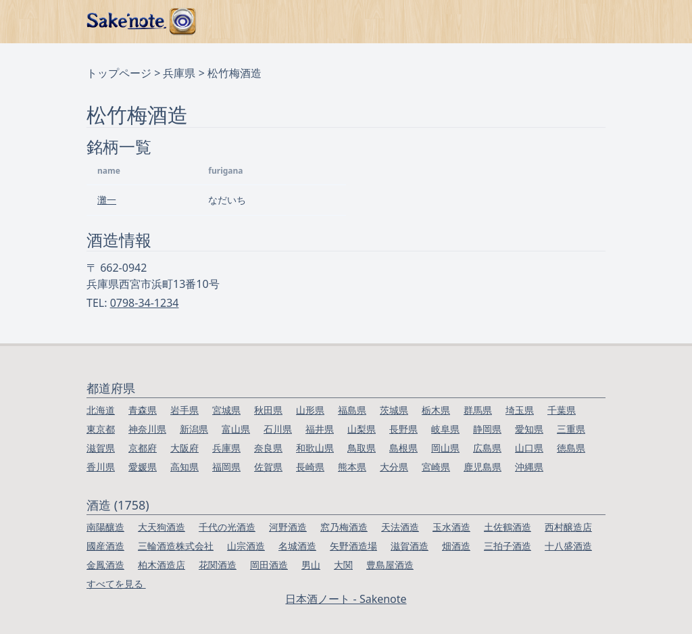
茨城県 (394, 410)
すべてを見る (116, 583)
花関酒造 (218, 564)
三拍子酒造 (507, 545)
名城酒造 (297, 545)
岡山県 (445, 447)
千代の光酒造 (227, 526)
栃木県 (436, 410)
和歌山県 (315, 447)
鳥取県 (361, 447)
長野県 (403, 428)
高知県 (184, 466)
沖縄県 (529, 466)
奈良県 (268, 447)
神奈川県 (147, 428)
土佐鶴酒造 (507, 526)
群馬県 (478, 410)
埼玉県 (519, 410)
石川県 (278, 428)
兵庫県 (179, 73)
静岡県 (487, 428)
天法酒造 (400, 526)
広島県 (487, 447)
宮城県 (226, 410)
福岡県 (226, 466)
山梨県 (361, 428)
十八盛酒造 (568, 545)
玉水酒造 (451, 526)
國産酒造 (105, 545)
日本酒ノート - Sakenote (345, 598)
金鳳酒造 (105, 564)
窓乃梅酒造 (344, 526)
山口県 (529, 447)
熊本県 (352, 466)
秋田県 (268, 410)
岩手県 (184, 410)
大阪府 (184, 447)
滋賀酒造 (409, 545)
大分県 (394, 466)
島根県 (403, 447)
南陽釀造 (105, 526)
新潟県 (194, 428)
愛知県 (529, 428)
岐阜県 (445, 428)
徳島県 (571, 447)
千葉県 (561, 410)
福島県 (352, 410)
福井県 (319, 428)
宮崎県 (436, 466)
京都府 (142, 447)
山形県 (310, 410)
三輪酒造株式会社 (176, 545)
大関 (343, 564)
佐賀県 (268, 466)
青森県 (142, 410)
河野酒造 (288, 526)
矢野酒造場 (353, 545)
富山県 (236, 428)
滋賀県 (100, 447)
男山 (310, 564)
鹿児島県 (482, 466)
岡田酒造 (269, 564)
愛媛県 (142, 466)
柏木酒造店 (161, 564)
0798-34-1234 (144, 302)
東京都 (100, 428)
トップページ (118, 73)
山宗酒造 (246, 545)
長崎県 (310, 466)
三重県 (571, 428)
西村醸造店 (568, 526)
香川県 (100, 466)
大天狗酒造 (161, 526)
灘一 (106, 199)
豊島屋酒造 (390, 564)
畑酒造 (456, 545)
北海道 (100, 410)
